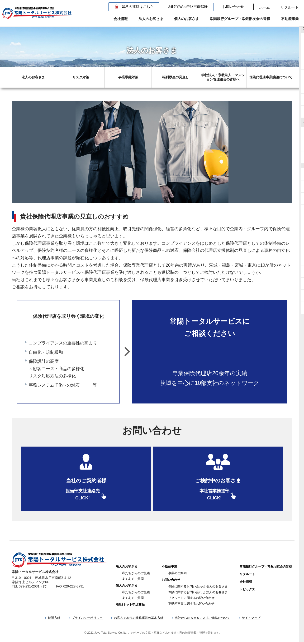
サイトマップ (251, 618)
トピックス (247, 589)
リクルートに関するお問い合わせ (191, 598)
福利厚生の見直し (175, 77)
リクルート (290, 7)
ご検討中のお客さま (218, 480)
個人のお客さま (186, 19)
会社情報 (121, 19)
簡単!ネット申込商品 (130, 604)
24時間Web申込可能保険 (188, 7)
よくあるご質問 (133, 579)
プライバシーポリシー (87, 618)
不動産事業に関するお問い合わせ (191, 603)
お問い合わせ (233, 7)
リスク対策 (80, 77)
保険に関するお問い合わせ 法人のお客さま (198, 592)
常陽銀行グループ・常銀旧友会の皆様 (240, 19)
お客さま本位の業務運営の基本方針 (138, 618)
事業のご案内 (177, 573)
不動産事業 (290, 19)
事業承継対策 (128, 77)
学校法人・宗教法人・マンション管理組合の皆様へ (223, 77)
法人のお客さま (150, 19)
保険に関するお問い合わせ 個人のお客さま (198, 586)
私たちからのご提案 (136, 573)
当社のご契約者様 (86, 480)
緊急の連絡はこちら (138, 7)
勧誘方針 (54, 618)
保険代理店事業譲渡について (270, 77)
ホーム (264, 7)
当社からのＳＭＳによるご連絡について (202, 618)
